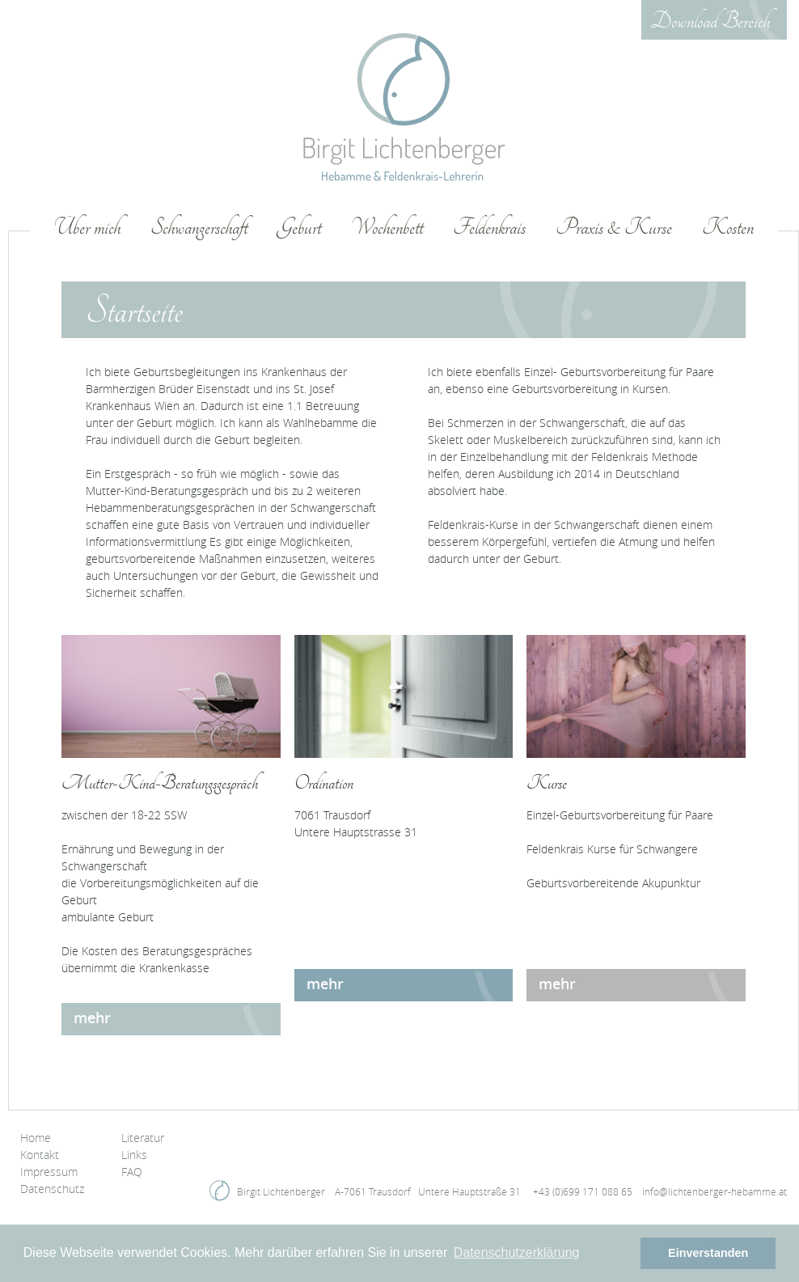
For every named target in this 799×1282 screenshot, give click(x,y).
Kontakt (39, 1154)
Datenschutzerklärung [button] (517, 1252)
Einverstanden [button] (708, 1252)
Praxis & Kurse (614, 228)
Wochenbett (387, 228)
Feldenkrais (489, 228)
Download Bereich (710, 22)
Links (134, 1154)
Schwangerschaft (198, 228)
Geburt (299, 228)
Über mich (87, 228)
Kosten (728, 228)
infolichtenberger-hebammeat (714, 1191)
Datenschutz (52, 1188)
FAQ (131, 1171)
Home (35, 1137)
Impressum (49, 1171)
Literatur (142, 1137)
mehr (92, 1017)
